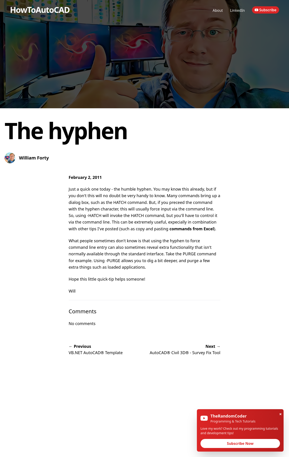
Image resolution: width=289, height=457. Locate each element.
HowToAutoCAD (40, 9)
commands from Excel (191, 228)
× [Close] (280, 414)
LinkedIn (237, 10)
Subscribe (265, 9)
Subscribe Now (240, 443)
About (218, 10)
